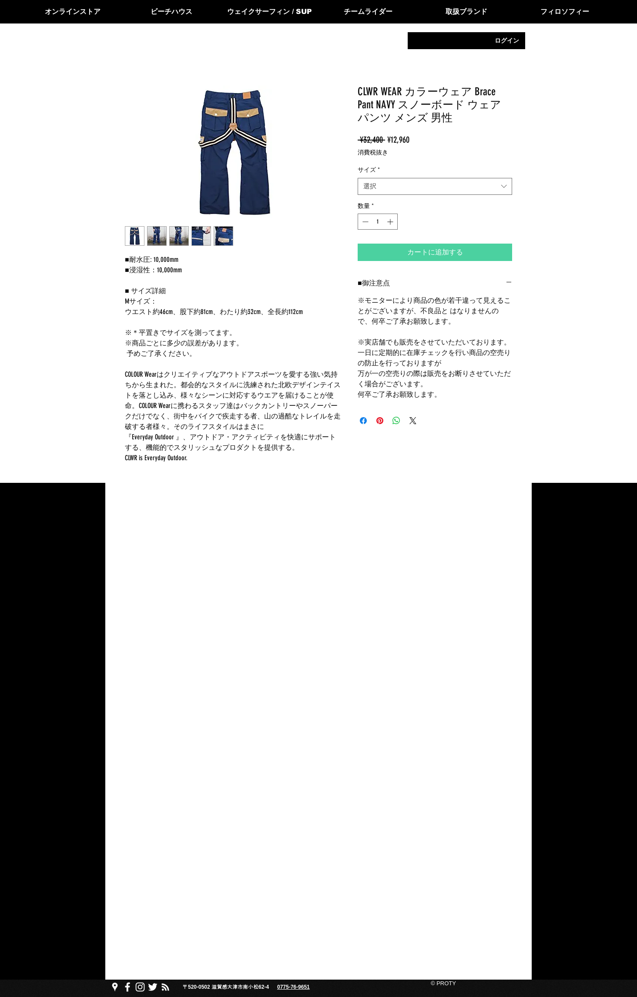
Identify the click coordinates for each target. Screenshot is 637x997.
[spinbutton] (378, 221)
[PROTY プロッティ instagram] (140, 987)
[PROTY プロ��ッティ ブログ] (165, 987)
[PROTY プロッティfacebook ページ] (127, 987)
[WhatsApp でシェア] (396, 420)
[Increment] (391, 221)
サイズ (369, 170)
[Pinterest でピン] (380, 420)
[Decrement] (364, 221)
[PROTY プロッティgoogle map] (115, 987)
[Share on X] (413, 420)
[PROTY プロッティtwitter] (153, 987)
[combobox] (435, 186)
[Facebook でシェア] (363, 420)
